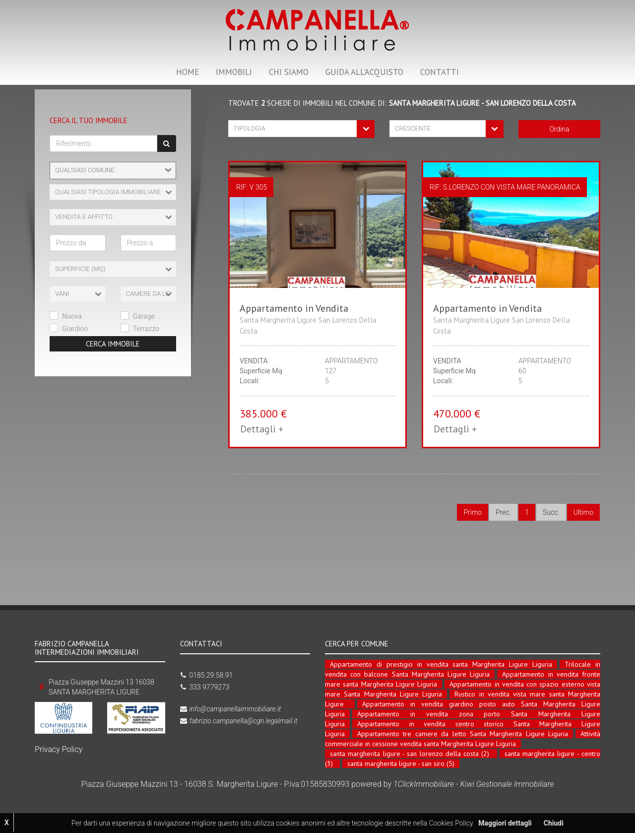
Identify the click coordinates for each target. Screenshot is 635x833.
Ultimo (583, 512)
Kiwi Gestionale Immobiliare (507, 784)
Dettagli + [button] (261, 428)
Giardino (75, 329)
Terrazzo (146, 329)
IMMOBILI (234, 72)
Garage (144, 316)
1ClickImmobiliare (423, 784)
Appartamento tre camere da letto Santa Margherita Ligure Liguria (462, 733)
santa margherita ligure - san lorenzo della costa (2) (409, 753)
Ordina (559, 129)
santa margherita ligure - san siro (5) (400, 763)
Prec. (503, 512)
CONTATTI (439, 72)
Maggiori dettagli (504, 823)
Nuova (72, 316)
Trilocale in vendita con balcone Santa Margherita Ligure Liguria (462, 669)
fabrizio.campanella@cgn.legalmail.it (244, 721)
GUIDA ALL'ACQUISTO (364, 72)
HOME (187, 72)
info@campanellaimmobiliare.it (235, 709)
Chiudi (554, 823)
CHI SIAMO (289, 72)
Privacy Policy (58, 749)
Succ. (551, 512)
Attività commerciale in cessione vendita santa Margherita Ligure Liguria (462, 738)
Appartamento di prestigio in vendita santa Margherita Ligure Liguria (441, 664)
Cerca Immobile (113, 343)
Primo (472, 512)
